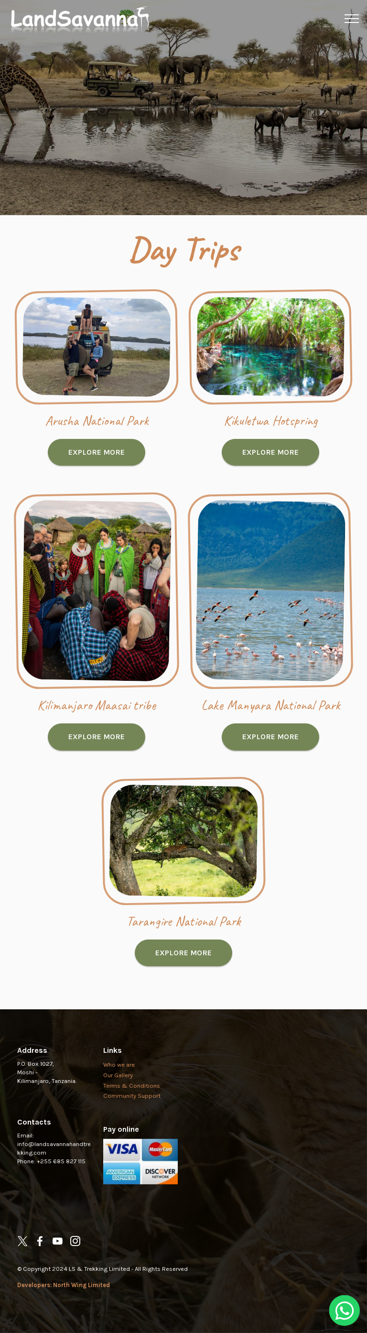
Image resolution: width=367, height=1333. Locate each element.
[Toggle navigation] (352, 18)
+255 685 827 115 (61, 1182)
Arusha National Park (97, 441)
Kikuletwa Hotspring (270, 441)
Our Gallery (118, 1096)
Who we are (119, 1085)
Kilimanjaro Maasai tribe (96, 726)
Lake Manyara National (259, 726)
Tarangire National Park (183, 942)
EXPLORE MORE (96, 473)
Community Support (132, 1117)
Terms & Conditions (131, 1106)
